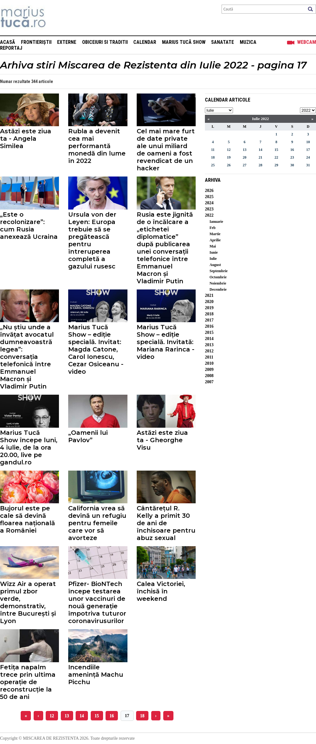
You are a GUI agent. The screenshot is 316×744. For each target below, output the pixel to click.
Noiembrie (218, 283)
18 (142, 715)
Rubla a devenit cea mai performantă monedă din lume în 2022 (97, 145)
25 (213, 165)
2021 (209, 295)
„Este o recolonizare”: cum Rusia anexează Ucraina (29, 225)
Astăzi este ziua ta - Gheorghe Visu (162, 440)
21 (260, 157)
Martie (215, 234)
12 (52, 715)
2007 (209, 382)
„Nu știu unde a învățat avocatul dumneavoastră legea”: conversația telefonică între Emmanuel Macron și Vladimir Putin (27, 356)
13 (67, 715)
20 (245, 157)
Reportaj (11, 48)
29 (276, 165)
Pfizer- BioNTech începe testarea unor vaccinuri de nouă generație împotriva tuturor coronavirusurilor (97, 602)
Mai (213, 246)
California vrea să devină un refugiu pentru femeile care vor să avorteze (97, 523)
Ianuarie (216, 221)
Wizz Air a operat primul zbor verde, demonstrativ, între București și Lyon (28, 602)
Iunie (214, 252)
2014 (209, 338)
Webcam (306, 42)
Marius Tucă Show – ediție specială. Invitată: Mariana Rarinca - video (165, 341)
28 (260, 165)
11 (212, 150)
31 (308, 165)
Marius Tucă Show (184, 42)
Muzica (248, 42)
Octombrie (218, 277)
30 (292, 165)
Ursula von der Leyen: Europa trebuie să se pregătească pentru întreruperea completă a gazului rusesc (92, 240)
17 (127, 715)
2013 (209, 345)
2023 (209, 209)
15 (97, 715)
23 (292, 157)
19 (229, 157)
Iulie (213, 258)
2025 (209, 196)
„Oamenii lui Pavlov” (88, 436)
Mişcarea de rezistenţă (56, 18)
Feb (212, 228)
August (215, 265)
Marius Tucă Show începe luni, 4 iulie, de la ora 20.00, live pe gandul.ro (28, 447)
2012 (209, 351)
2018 (209, 314)
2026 (209, 190)
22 (276, 157)
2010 (209, 363)
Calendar (144, 42)
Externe (66, 42)
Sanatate (222, 42)
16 (112, 715)
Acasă (7, 42)
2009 (209, 369)
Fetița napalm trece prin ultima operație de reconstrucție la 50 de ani (28, 681)
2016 (209, 326)
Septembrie (219, 271)
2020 (209, 301)
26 (229, 165)
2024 (209, 203)
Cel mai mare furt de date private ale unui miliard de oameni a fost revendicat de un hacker (166, 149)
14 (82, 715)
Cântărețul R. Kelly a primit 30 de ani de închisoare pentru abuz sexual (166, 523)
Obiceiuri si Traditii (105, 42)
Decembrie (218, 289)
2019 (209, 307)
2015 (209, 332)
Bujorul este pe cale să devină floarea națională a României (27, 519)
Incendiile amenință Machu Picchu (95, 674)
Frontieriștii (36, 42)
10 (308, 142)
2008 (209, 375)
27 (245, 165)
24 (308, 157)
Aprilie (215, 240)
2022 (209, 215)
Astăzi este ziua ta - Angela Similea (25, 138)
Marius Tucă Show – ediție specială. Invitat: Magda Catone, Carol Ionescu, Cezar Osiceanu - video (95, 349)
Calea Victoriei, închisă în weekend (161, 591)
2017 (209, 320)
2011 (209, 357)
